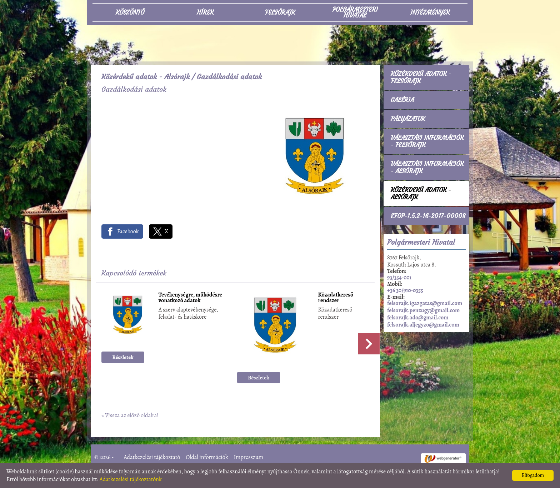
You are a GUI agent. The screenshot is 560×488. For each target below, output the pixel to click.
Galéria (402, 100)
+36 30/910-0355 (405, 290)
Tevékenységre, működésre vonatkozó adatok (190, 298)
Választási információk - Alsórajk (427, 167)
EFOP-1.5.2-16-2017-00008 (428, 216)
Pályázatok (408, 119)
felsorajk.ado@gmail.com (418, 318)
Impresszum (248, 457)
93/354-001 (399, 278)
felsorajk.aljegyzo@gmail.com (423, 325)
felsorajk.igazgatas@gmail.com (424, 303)
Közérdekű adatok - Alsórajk (145, 76)
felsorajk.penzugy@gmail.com (423, 310)
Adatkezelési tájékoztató (152, 457)
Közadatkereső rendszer (336, 298)
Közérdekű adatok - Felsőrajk (421, 77)
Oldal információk (207, 457)
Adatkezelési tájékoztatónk (130, 479)
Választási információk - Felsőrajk (427, 141)
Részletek (123, 357)
